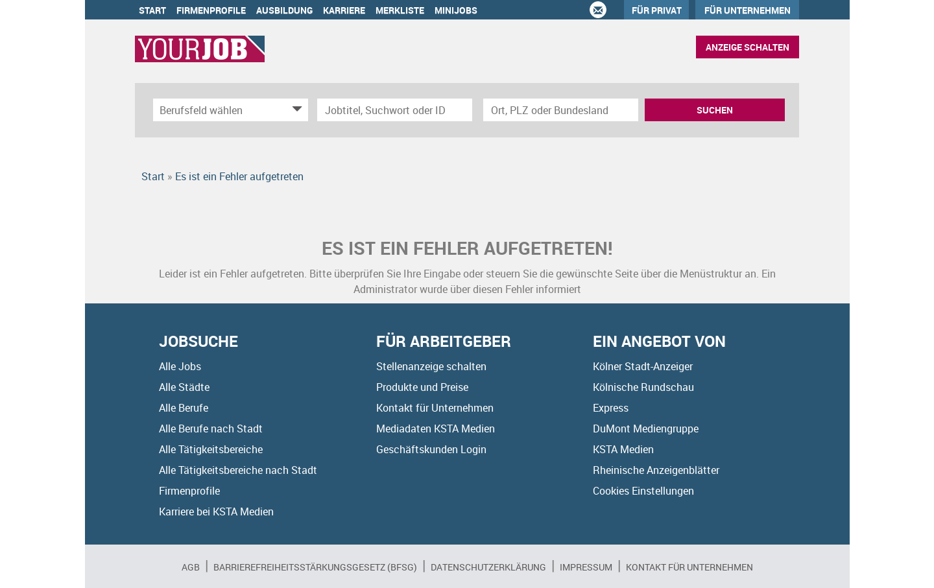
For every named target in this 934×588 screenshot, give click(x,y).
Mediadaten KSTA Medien (435, 428)
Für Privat (657, 10)
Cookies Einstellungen (643, 491)
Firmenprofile (211, 10)
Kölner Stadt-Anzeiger (643, 366)
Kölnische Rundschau (643, 387)
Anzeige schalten (747, 47)
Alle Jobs (180, 366)
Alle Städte (184, 387)
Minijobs (456, 10)
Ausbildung (284, 10)
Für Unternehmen (747, 10)
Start (152, 10)
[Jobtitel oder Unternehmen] (394, 110)
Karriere (344, 10)
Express (611, 408)
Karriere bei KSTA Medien (216, 511)
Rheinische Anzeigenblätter (656, 470)
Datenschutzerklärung (488, 567)
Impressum (586, 567)
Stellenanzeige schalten (431, 366)
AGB (191, 567)
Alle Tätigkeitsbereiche (211, 449)
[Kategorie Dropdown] (295, 110)
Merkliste (400, 10)
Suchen (715, 110)
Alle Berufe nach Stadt (211, 428)
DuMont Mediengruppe (646, 428)
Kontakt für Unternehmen (435, 408)
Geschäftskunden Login (431, 449)
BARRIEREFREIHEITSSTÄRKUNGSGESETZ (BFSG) (315, 567)
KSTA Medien (623, 449)
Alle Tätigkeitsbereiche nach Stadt (238, 470)
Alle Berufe (183, 408)
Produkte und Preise (422, 387)
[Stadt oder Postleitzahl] (560, 110)
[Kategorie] (217, 110)
